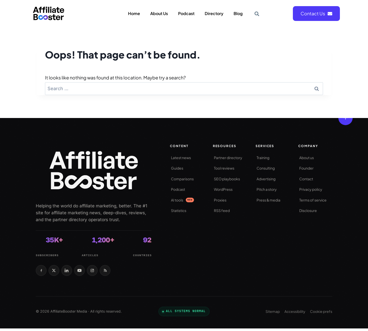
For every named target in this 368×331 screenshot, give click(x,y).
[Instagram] (92, 270)
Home (134, 13)
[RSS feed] (105, 270)
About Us (159, 13)
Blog (238, 13)
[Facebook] (41, 270)
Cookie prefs (321, 311)
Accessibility (294, 311)
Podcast (186, 13)
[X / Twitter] (54, 270)
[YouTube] (79, 270)
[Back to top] (345, 118)
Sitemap (273, 311)
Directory (214, 13)
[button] (257, 14)
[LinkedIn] (66, 270)
